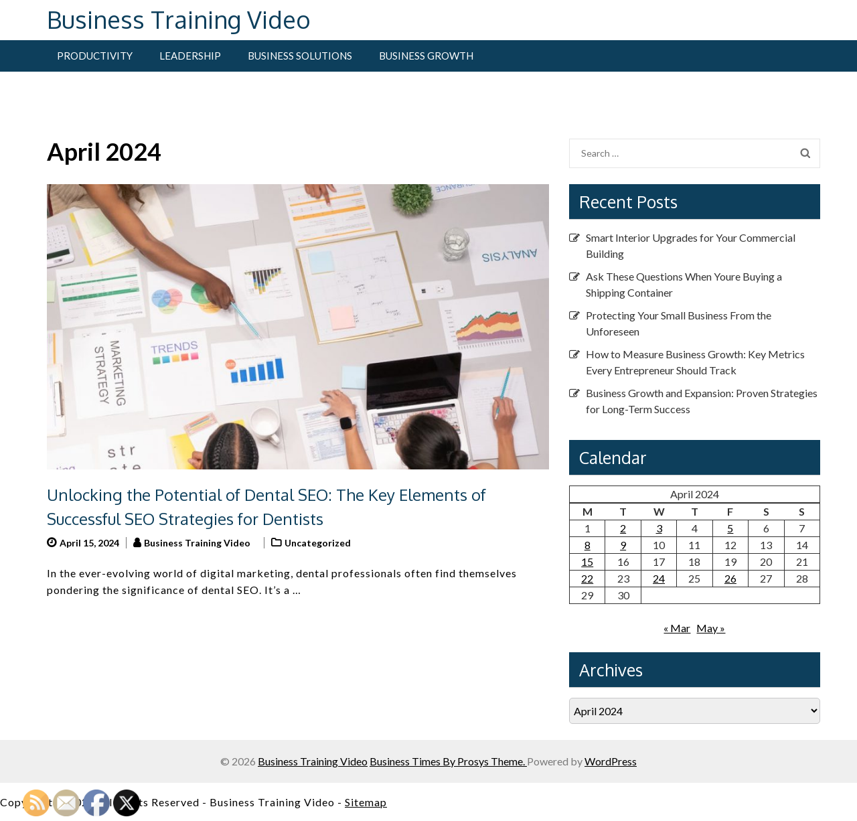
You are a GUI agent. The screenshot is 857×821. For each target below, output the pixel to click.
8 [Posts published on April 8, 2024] (588, 544)
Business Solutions (300, 56)
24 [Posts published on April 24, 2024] (659, 578)
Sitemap (366, 802)
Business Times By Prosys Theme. (448, 761)
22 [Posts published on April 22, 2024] (587, 578)
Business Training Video (179, 19)
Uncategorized (318, 542)
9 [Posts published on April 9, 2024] (623, 544)
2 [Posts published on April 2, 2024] (623, 528)
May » (710, 627)
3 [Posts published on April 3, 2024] (659, 528)
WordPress (611, 761)
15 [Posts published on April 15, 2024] (587, 561)
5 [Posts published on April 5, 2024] (730, 528)
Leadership (190, 56)
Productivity (95, 56)
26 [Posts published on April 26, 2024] (730, 578)
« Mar (677, 627)
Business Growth (426, 56)
